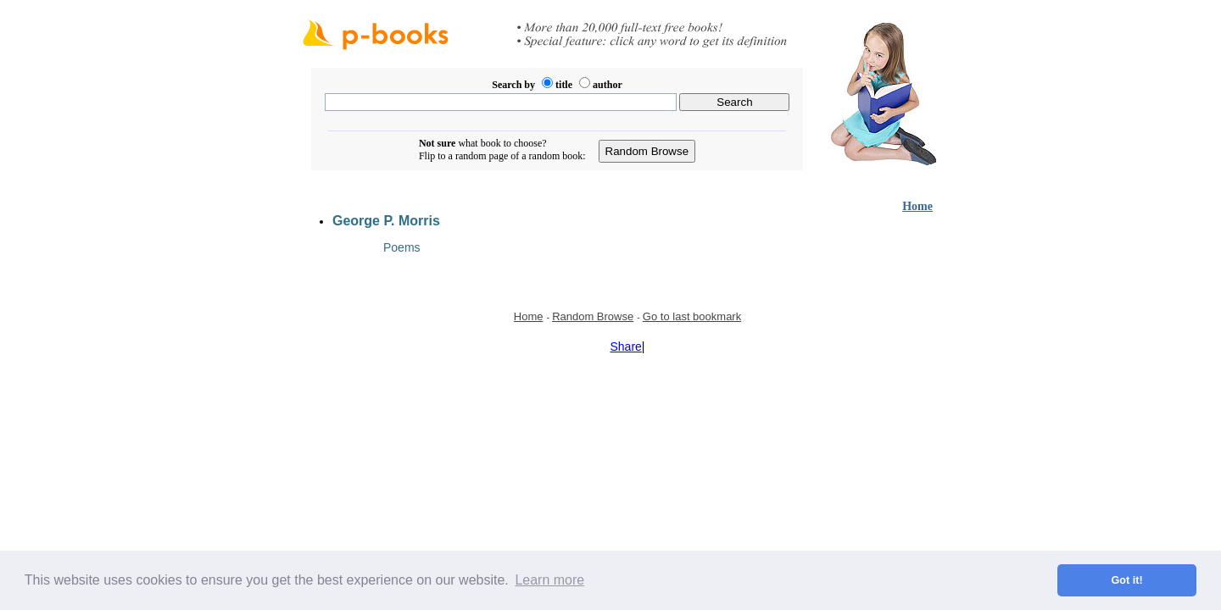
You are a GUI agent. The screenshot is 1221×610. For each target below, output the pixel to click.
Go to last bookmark (692, 316)
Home (917, 206)
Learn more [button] (549, 580)
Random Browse (592, 316)
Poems (402, 247)
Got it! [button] (1127, 580)
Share (626, 346)
